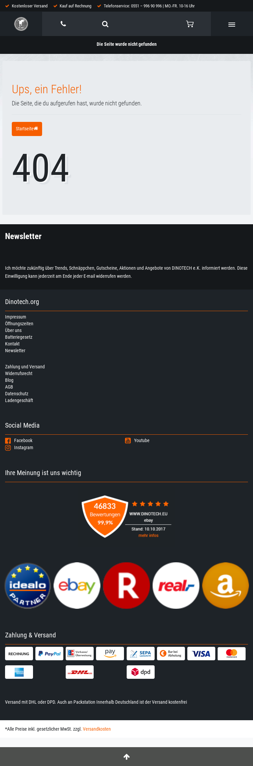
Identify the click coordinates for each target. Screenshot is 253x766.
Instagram (19, 447)
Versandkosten (97, 729)
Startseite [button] (27, 128)
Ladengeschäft (19, 400)
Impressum (15, 317)
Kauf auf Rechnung (75, 5)
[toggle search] (105, 24)
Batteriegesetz (18, 337)
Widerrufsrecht (18, 373)
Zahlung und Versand (25, 366)
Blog (9, 380)
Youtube (137, 440)
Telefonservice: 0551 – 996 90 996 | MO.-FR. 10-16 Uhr (149, 5)
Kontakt (12, 343)
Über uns (13, 330)
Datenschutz (16, 393)
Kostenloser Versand (30, 5)
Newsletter (15, 350)
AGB (9, 387)
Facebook (18, 440)
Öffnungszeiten (19, 323)
